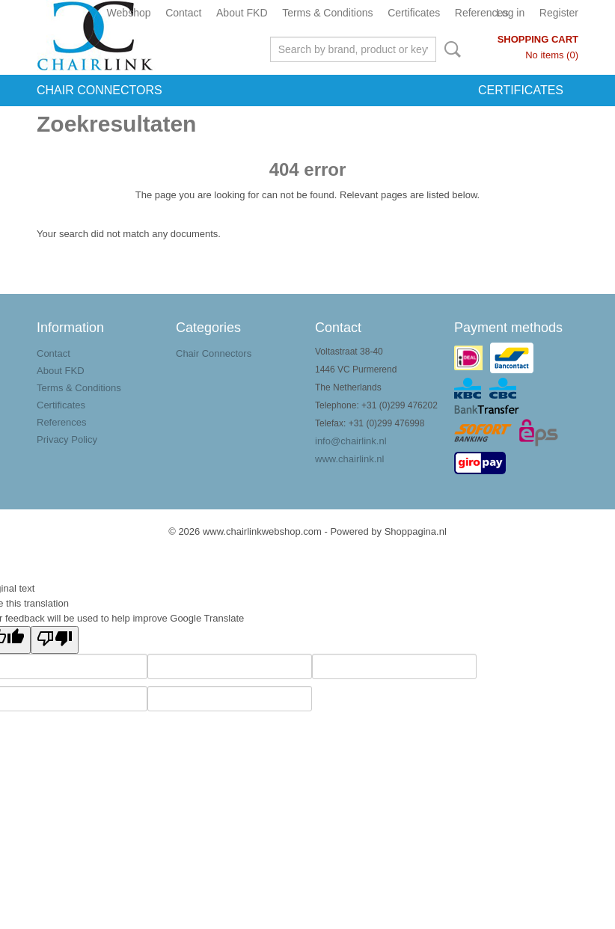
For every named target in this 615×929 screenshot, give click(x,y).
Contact (183, 13)
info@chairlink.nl (351, 441)
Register (558, 13)
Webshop (129, 13)
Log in (510, 13)
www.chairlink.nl (349, 458)
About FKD (241, 13)
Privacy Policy (67, 439)
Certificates (414, 13)
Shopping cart (538, 39)
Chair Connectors (99, 90)
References (482, 13)
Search (449, 49)
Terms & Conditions (327, 13)
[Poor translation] (55, 640)
